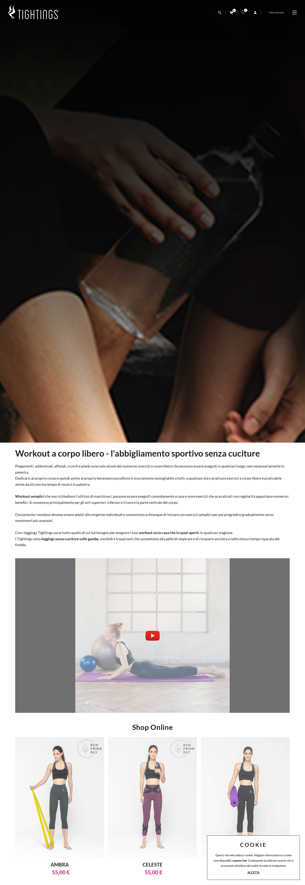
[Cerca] (219, 12)
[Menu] (296, 12)
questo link (240, 860)
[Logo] (34, 12)
